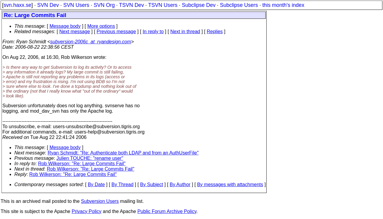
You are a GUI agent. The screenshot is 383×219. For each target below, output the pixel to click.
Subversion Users (100, 201)
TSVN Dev (131, 5)
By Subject (151, 184)
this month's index (283, 5)
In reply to (153, 31)
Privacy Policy (86, 211)
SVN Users (76, 5)
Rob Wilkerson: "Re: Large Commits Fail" (81, 163)
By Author (180, 184)
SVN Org (104, 5)
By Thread (123, 184)
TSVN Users (162, 5)
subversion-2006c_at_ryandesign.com (90, 41)
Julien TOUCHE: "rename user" (90, 158)
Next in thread (185, 31)
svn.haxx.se (17, 5)
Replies (215, 31)
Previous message (116, 31)
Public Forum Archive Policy (166, 211)
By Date (96, 184)
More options (101, 26)
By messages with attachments (230, 184)
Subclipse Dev (198, 5)
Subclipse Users (239, 5)
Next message (74, 31)
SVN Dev (48, 5)
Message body (64, 26)
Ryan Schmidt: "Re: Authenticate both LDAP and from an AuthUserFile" (123, 152)
